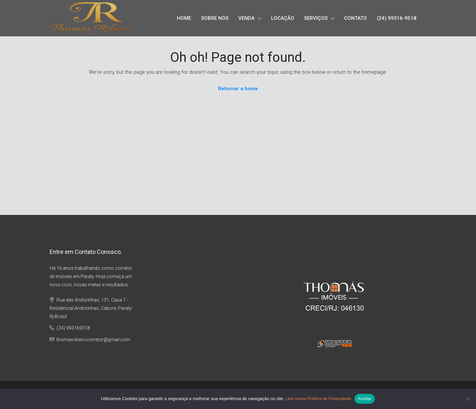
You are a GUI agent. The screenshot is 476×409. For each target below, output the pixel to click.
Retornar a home (238, 89)
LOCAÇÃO (282, 18)
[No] (467, 398)
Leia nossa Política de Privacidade (318, 398)
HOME (184, 18)
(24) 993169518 (73, 328)
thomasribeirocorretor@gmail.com (93, 339)
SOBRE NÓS (214, 18)
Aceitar (365, 398)
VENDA (246, 18)
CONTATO (355, 18)
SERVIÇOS (316, 18)
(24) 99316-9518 (396, 18)
